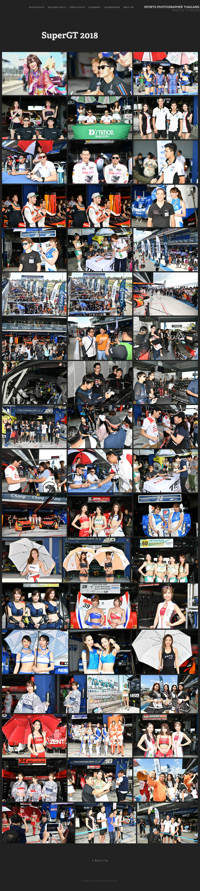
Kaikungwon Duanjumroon (107, 880)
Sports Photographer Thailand (171, 7)
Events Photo (77, 7)
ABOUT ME (128, 7)
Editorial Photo (57, 7)
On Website (94, 7)
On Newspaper (112, 7)
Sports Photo (37, 7)
